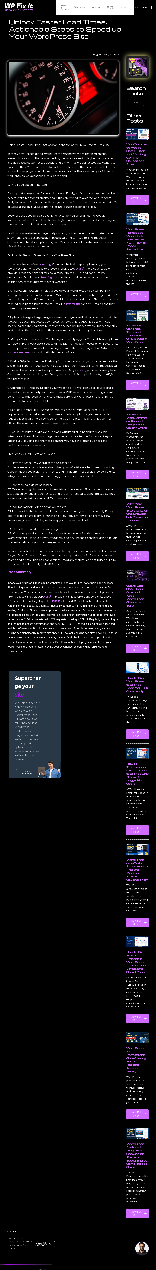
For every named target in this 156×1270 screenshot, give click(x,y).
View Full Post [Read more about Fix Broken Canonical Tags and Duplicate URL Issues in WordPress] (137, 395)
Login (124, 7)
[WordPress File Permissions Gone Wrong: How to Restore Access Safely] (137, 1047)
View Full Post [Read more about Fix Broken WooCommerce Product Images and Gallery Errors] (137, 485)
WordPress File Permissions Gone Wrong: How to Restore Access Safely (136, 1069)
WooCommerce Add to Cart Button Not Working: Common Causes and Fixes (136, 164)
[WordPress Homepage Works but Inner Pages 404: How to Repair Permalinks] (137, 228)
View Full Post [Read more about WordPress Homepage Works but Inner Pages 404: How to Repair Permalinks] (137, 306)
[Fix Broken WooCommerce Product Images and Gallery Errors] (137, 413)
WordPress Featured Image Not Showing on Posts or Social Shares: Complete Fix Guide (137, 1165)
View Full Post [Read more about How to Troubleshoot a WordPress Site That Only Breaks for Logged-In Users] (137, 841)
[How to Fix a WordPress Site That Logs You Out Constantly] (137, 677)
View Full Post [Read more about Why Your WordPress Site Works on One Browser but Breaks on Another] (137, 566)
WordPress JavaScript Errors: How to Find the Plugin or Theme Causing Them (137, 879)
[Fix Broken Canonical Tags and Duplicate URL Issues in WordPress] (137, 325)
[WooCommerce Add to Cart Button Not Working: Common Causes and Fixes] (137, 143)
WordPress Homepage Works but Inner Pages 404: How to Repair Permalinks (136, 249)
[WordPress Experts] (28, 7)
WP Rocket (60, 314)
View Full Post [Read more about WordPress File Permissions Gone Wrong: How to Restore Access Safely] (137, 1125)
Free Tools (111, 7)
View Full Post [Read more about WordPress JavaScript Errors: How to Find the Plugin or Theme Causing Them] (137, 933)
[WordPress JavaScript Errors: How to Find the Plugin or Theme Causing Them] (137, 859)
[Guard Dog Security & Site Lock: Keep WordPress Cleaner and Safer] (137, 585)
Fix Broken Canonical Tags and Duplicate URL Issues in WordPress (136, 343)
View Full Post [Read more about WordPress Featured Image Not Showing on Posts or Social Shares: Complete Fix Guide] (137, 1224)
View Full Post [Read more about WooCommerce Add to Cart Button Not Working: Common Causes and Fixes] (137, 210)
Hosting (43, 274)
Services (80, 7)
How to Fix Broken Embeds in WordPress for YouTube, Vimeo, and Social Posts (136, 971)
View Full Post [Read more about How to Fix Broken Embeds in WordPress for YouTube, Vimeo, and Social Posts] (137, 1029)
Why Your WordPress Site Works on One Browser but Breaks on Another (137, 522)
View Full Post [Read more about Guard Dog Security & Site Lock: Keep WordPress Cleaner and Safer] (137, 659)
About (96, 7)
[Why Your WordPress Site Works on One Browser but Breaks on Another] (137, 503)
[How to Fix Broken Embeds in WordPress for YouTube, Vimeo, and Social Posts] (137, 951)
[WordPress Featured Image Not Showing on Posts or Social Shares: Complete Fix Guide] (137, 1143)
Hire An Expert (64, 7)
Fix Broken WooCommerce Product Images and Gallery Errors (136, 430)
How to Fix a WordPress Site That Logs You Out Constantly (137, 694)
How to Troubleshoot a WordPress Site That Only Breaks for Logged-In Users (137, 783)
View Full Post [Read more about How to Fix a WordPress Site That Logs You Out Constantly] (137, 745)
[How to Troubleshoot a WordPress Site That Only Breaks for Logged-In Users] (137, 763)
